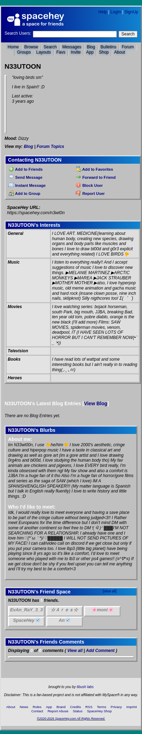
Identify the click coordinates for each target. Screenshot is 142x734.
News (24, 707)
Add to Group (24, 193)
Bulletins (108, 47)
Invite (76, 52)
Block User (89, 185)
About (119, 52)
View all (75, 650)
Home (13, 47)
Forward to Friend (95, 177)
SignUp (131, 11)
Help (102, 11)
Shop (104, 52)
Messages (71, 47)
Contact (37, 711)
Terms (101, 707)
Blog (91, 47)
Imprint (131, 707)
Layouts (43, 52)
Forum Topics (50, 146)
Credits (75, 707)
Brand (60, 707)
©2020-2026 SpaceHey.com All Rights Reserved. (71, 718)
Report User (90, 193)
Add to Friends (25, 169)
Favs (60, 52)
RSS (88, 707)
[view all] (109, 591)
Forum (128, 47)
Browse (31, 47)
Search (128, 34)
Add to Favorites (94, 169)
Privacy (116, 707)
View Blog (95, 403)
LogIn (116, 11)
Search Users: (18, 33)
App (89, 52)
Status (78, 711)
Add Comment (100, 650)
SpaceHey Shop (99, 711)
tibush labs (85, 687)
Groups (24, 52)
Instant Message (26, 185)
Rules (37, 707)
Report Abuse (58, 711)
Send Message (25, 177)
